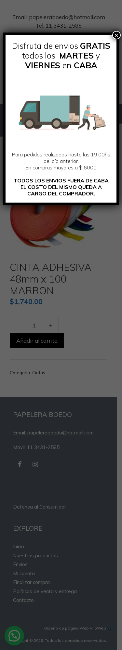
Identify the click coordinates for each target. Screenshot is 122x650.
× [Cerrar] (116, 35)
